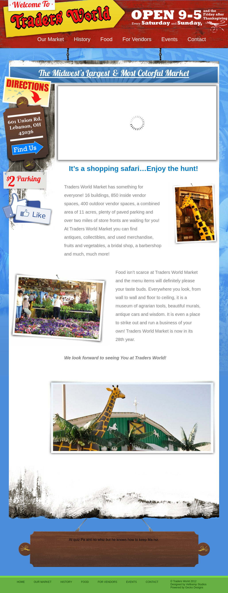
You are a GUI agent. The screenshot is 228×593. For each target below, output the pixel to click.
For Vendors (136, 39)
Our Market (50, 39)
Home (21, 582)
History (82, 39)
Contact (196, 39)
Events (169, 39)
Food (106, 39)
